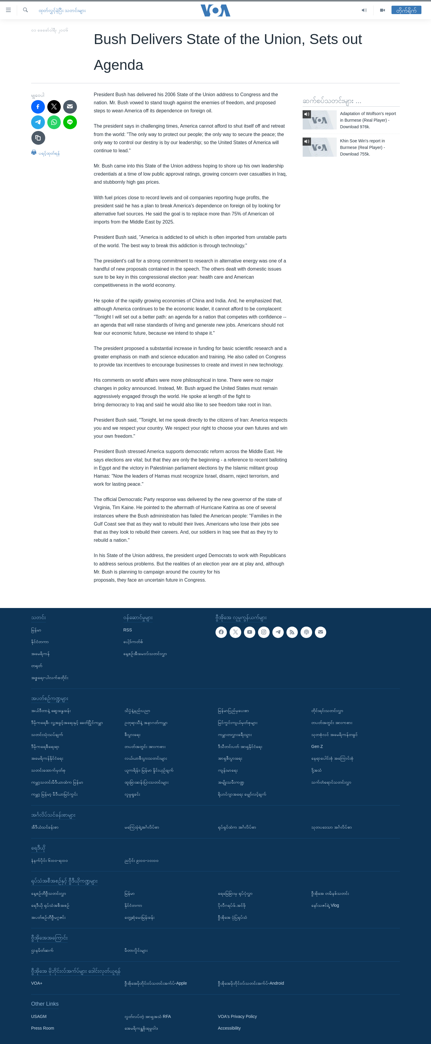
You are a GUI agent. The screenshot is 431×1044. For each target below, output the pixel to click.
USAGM (38, 1016)
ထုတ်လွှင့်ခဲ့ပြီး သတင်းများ (62, 10)
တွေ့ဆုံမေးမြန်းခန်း (139, 917)
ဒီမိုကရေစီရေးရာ (45, 746)
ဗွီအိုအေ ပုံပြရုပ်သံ (232, 917)
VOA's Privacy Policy (237, 1016)
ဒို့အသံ (316, 770)
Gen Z (317, 746)
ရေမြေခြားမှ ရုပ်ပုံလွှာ (235, 893)
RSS (127, 629)
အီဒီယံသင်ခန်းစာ (45, 827)
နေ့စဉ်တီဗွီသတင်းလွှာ (48, 893)
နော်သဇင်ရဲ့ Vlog (325, 905)
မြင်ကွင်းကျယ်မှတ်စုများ (237, 722)
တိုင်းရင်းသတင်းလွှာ (327, 710)
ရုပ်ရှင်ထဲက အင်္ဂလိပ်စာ (237, 827)
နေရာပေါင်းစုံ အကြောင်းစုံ (332, 758)
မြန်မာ (36, 629)
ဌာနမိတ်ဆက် (42, 950)
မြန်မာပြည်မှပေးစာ (233, 710)
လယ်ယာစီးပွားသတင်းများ (146, 758)
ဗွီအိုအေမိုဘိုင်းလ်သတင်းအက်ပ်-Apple (156, 983)
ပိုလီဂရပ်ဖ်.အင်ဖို (232, 905)
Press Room (42, 1028)
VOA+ (37, 983)
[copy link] (38, 138)
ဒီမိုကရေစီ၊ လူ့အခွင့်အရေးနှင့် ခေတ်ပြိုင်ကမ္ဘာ (67, 722)
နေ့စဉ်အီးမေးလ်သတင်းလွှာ (145, 653)
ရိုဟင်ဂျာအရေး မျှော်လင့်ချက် (242, 794)
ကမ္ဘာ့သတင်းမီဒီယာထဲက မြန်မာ (57, 782)
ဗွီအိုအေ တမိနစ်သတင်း (330, 893)
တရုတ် (36, 665)
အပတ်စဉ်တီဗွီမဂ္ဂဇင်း (48, 917)
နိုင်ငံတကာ (40, 641)
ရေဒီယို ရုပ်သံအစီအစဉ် (50, 905)
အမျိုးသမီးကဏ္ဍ (231, 782)
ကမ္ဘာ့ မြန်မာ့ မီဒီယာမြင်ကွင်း (54, 794)
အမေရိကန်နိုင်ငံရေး (47, 758)
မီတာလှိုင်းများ (136, 950)
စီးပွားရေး (132, 734)
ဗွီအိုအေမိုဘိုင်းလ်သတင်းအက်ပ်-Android (251, 983)
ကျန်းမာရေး (228, 770)
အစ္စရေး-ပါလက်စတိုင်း (49, 677)
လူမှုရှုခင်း (132, 794)
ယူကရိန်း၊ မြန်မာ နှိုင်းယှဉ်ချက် (149, 770)
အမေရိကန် (40, 653)
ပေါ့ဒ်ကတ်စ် (133, 641)
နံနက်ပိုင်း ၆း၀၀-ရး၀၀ (49, 860)
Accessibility (229, 1028)
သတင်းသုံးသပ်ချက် (47, 734)
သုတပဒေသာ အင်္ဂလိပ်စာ (331, 827)
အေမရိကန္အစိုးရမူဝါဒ (141, 1028)
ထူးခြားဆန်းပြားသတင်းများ (147, 782)
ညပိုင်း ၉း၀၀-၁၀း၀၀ (142, 860)
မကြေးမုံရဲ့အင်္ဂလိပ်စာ (142, 827)
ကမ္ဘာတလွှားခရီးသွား (235, 734)
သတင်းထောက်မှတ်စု (48, 770)
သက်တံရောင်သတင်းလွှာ (331, 782)
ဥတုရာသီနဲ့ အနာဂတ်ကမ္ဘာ (146, 722)
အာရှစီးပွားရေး (230, 758)
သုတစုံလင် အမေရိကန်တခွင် (334, 734)
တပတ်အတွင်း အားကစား (145, 746)
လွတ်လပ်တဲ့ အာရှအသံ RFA (148, 1016)
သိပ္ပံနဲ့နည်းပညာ (137, 710)
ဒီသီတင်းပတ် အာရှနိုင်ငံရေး (240, 746)
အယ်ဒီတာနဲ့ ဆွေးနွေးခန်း (51, 710)
